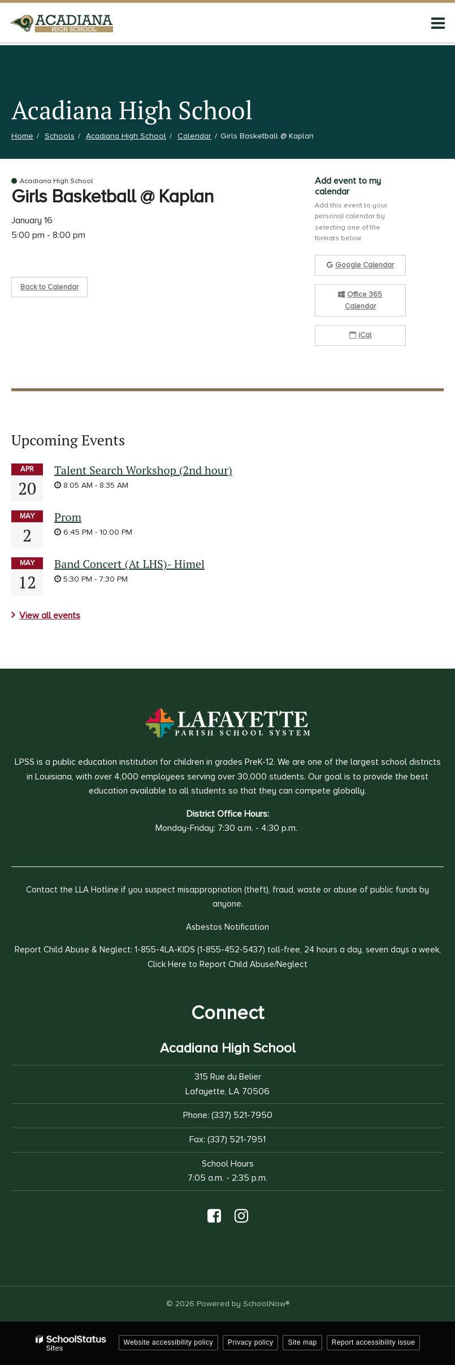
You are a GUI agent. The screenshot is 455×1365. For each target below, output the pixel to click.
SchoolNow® (266, 1303)
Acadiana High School (126, 136)
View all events (49, 615)
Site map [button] (302, 1342)
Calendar (194, 136)
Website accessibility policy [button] (169, 1342)
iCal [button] (360, 335)
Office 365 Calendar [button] (360, 300)
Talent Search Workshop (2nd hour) (143, 470)
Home (22, 136)
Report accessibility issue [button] (373, 1342)
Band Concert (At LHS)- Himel (129, 563)
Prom (67, 517)
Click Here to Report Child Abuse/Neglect (227, 964)
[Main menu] (438, 22)
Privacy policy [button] (250, 1342)
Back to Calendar (49, 287)
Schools (60, 136)
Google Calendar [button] (360, 265)
